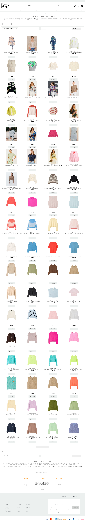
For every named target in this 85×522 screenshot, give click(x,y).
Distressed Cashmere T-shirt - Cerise (53, 256)
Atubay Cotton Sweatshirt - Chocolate (32, 437)
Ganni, (48, 19)
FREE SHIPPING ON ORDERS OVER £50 (70, 1)
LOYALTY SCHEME (16, 1)
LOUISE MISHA (32, 187)
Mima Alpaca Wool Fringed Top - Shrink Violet (32, 346)
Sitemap (18, 511)
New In (3, 10)
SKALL (53, 187)
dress (54, 466)
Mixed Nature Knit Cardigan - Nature (74, 120)
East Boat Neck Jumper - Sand (74, 278)
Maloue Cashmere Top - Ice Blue (53, 301)
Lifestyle (57, 10)
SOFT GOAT (32, 119)
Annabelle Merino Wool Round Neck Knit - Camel (11, 188)
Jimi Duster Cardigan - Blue (53, 52)
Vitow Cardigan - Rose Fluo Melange (53, 346)
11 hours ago (25, 485)
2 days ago (59, 485)
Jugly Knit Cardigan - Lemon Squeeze (11, 120)
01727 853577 (73, 496)
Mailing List (28, 510)
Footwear (28, 10)
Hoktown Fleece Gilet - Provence (73, 437)
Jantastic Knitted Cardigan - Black (74, 188)
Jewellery (47, 10)
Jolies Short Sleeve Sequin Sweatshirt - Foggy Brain (32, 75)
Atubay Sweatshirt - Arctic (74, 324)
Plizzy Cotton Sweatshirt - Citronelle (74, 414)
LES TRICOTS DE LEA (53, 300)
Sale (77, 10)
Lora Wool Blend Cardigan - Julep (11, 165)
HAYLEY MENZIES (11, 51)
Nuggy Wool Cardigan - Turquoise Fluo (11, 369)
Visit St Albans (19, 508)
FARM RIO (32, 96)
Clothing (19, 10)
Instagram (28, 504)
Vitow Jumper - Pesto (53, 414)
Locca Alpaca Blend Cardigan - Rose (74, 301)
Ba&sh (11, 277)
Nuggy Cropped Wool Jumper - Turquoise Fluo (53, 369)
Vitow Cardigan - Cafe (11, 347)
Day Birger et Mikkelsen (11, 187)
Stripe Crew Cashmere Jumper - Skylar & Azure (32, 233)
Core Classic (53, 277)
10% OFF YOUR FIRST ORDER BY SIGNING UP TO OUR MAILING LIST (42, 1)
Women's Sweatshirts (7, 23)
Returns (6, 505)
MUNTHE (11, 255)
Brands (10, 10)
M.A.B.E (32, 51)
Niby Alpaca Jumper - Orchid (32, 414)
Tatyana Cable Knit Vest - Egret (11, 75)
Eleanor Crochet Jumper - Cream (53, 75)
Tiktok (27, 505)
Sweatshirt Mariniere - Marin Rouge (53, 120)
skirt (51, 466)
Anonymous (25, 484)
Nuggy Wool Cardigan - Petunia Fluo (74, 346)
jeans (21, 466)
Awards (18, 505)
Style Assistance (8, 510)
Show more (42, 446)
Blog (27, 511)
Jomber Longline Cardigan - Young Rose (74, 165)
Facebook (28, 503)
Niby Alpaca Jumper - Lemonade (11, 414)
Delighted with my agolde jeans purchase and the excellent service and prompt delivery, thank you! (59, 481)
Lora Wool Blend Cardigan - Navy (32, 165)
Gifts (82, 10)
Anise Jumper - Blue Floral (32, 324)
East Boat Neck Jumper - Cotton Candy (53, 324)
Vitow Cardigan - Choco (53, 279)
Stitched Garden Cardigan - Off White (32, 97)
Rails (74, 96)
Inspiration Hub (67, 10)
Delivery (6, 504)
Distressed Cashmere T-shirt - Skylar (74, 256)
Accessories (37, 10)
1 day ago (42, 489)
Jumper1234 (60, 18)
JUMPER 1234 (11, 232)
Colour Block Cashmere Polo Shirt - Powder (32, 120)
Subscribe (75, 507)
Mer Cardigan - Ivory (11, 324)
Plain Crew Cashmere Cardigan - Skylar (32, 256)
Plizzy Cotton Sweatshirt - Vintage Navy (11, 437)
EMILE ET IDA (53, 119)
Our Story (18, 503)
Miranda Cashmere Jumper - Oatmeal (74, 97)
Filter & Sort (14, 28)
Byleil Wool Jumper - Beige (11, 278)
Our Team (19, 504)
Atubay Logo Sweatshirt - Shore (32, 278)
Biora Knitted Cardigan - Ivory (11, 256)
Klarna (6, 507)
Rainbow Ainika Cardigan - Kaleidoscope (53, 97)
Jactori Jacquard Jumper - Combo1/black (11, 97)
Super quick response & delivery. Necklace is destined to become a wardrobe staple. (25, 481)
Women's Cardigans (15, 23)
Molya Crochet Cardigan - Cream (32, 188)
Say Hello (6, 503)
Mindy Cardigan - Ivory (74, 75)
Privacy (18, 510)
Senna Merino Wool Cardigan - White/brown (53, 188)
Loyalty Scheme (8, 511)
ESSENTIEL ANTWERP (74, 51)
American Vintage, (32, 18)
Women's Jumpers (35, 23)
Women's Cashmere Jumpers (25, 23)
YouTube (27, 508)
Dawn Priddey (42, 488)
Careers (18, 507)
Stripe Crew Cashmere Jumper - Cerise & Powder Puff (11, 233)
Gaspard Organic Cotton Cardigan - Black (32, 301)
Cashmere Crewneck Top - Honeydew (53, 233)
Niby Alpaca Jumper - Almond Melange (53, 437)
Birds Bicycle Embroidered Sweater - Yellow (53, 165)
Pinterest (28, 507)
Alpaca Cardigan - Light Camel (11, 301)
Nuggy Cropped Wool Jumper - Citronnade (74, 369)
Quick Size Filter (6, 28)
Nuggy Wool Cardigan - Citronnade (32, 369)
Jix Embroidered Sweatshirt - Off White (74, 52)
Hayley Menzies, (30, 19)
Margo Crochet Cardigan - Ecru (32, 52)
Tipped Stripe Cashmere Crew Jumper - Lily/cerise (74, 233)
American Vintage (32, 277)
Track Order (7, 508)
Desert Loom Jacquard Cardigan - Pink (11, 52)
